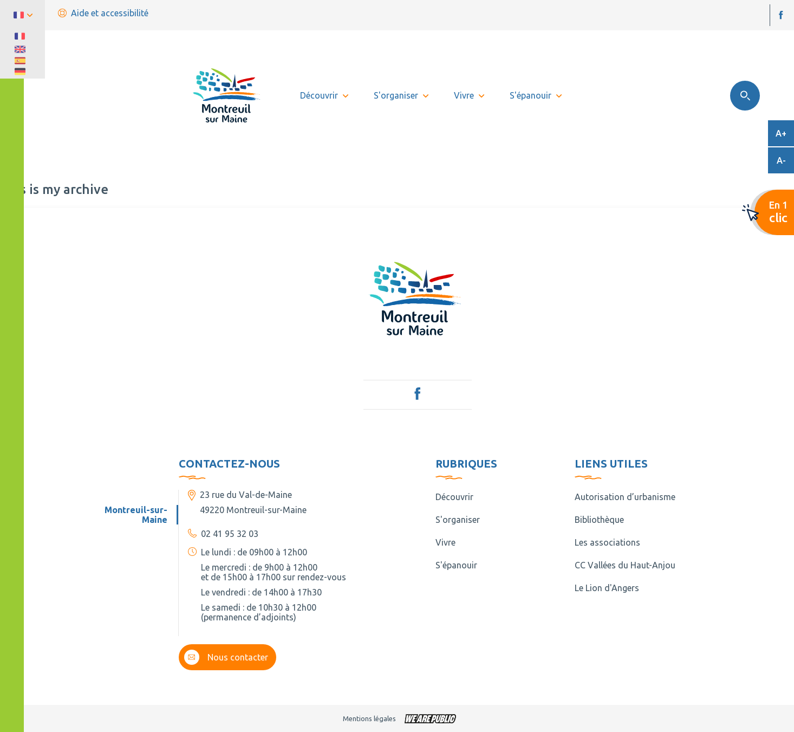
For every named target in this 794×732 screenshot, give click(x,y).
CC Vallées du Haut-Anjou (625, 565)
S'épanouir (456, 565)
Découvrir (454, 497)
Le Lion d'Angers (607, 588)
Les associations (607, 542)
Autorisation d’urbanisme (625, 497)
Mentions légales (369, 718)
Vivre (445, 542)
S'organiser (457, 519)
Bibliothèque (599, 519)
